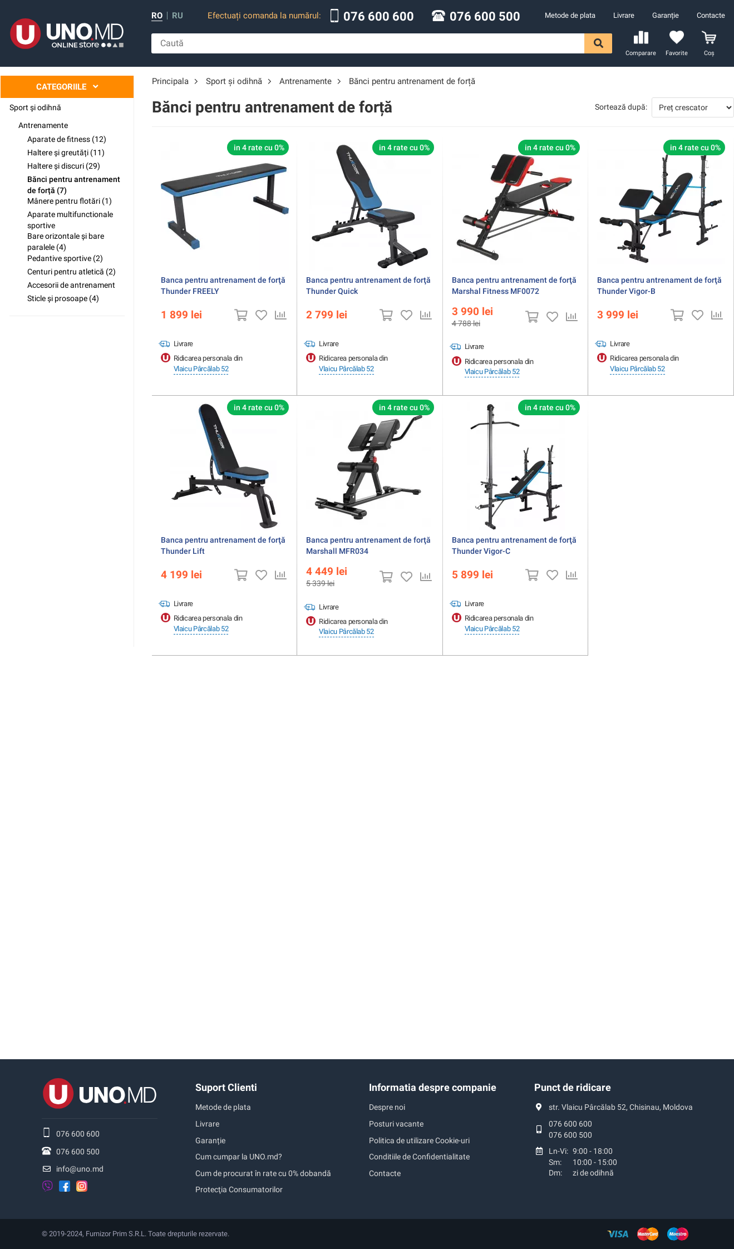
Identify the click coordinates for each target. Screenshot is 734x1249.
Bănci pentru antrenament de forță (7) (73, 185)
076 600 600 (378, 17)
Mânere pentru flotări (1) (69, 200)
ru (177, 16)
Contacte (711, 15)
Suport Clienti (226, 1087)
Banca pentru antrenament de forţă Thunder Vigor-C (514, 545)
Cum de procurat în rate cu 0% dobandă (263, 1173)
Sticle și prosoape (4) (63, 298)
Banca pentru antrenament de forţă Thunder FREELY (223, 286)
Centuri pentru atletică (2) (71, 271)
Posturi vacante (396, 1123)
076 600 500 (485, 17)
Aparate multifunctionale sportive (70, 220)
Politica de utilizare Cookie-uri (419, 1140)
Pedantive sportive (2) (65, 258)
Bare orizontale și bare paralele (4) (65, 242)
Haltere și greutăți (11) (66, 152)
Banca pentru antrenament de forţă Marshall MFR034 (368, 545)
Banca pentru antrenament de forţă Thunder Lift (223, 545)
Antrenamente (43, 125)
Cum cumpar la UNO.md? (238, 1156)
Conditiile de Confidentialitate (419, 1156)
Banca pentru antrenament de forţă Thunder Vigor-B (659, 286)
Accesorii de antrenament (71, 285)
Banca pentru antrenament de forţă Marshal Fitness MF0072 (514, 286)
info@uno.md (80, 1168)
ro (156, 16)
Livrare (623, 15)
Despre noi (387, 1107)
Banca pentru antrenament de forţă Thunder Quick (368, 286)
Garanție (665, 15)
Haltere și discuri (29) (63, 165)
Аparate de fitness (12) (66, 139)
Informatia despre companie (432, 1087)
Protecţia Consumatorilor (239, 1189)
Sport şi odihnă (35, 107)
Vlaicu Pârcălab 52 (201, 369)
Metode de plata (570, 15)
